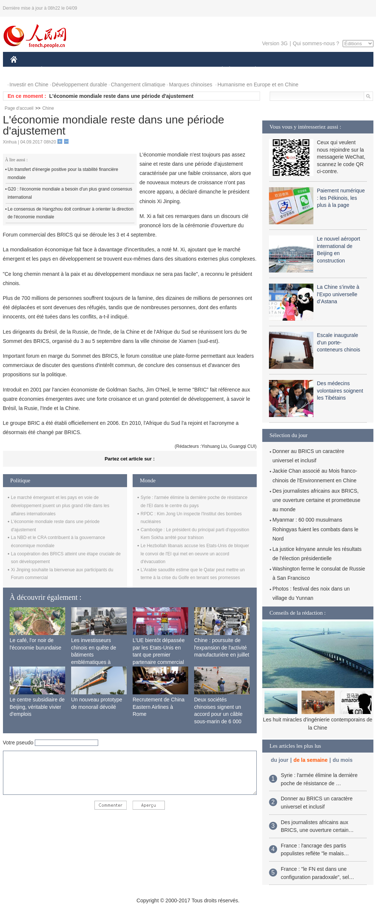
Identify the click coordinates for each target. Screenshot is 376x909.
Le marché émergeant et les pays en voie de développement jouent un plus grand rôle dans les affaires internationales (60, 505)
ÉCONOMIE (54, 70)
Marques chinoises (190, 84)
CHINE (23, 70)
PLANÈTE (252, 70)
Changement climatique (138, 84)
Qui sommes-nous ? (316, 43)
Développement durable (79, 84)
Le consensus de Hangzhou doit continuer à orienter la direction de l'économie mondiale (71, 213)
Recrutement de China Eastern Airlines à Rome (158, 707)
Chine (48, 108)
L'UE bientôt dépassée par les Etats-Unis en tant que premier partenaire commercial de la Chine (158, 654)
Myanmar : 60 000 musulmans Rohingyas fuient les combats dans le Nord (316, 529)
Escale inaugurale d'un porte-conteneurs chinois (338, 342)
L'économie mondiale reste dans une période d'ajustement (121, 96)
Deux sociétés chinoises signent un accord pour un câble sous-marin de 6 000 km (218, 714)
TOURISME (313, 70)
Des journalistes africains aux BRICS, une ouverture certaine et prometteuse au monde (316, 500)
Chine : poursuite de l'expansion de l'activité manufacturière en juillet (221, 647)
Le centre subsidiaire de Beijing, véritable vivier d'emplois (37, 707)
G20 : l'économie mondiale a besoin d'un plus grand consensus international (70, 193)
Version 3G (274, 43)
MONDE (89, 70)
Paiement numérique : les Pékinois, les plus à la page (341, 198)
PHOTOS (346, 70)
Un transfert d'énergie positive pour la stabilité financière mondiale (63, 173)
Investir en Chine (29, 84)
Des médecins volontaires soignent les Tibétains (340, 390)
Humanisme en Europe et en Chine (258, 84)
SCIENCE (152, 70)
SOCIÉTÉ (219, 70)
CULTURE (186, 70)
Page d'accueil (19, 108)
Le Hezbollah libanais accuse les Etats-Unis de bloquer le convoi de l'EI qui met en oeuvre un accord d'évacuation (195, 553)
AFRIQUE (120, 70)
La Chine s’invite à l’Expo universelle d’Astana (338, 294)
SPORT (281, 70)
